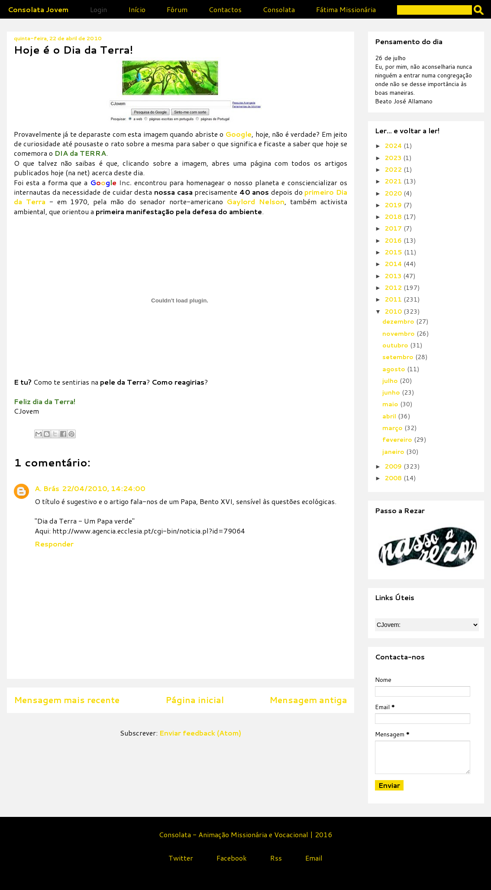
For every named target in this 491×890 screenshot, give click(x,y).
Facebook (231, 858)
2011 (394, 299)
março (393, 428)
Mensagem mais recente (67, 700)
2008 (394, 478)
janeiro (394, 451)
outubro (396, 345)
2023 (393, 158)
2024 (394, 145)
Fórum (177, 9)
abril (390, 416)
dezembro (399, 321)
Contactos (225, 9)
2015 (394, 252)
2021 (394, 181)
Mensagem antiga (308, 700)
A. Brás (47, 488)
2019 (394, 205)
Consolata (279, 9)
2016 (394, 240)
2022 (394, 169)
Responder (54, 544)
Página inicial (194, 700)
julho (391, 380)
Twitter (180, 858)
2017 (394, 228)
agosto (394, 369)
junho (392, 392)
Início (136, 9)
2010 (394, 311)
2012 (394, 287)
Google (238, 134)
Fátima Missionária (346, 9)
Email (314, 858)
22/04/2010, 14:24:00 (103, 488)
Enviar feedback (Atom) (200, 733)
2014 (394, 264)
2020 (394, 193)
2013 (393, 276)
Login (98, 9)
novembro (399, 333)
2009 (394, 466)
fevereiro (398, 439)
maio (391, 404)
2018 (394, 216)
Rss (276, 858)
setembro (398, 357)
